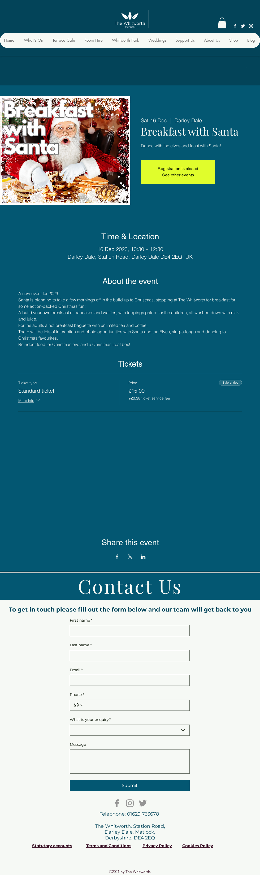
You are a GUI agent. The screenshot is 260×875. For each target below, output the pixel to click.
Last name (81, 645)
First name (81, 620)
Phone (77, 695)
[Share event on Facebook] (117, 557)
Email (76, 670)
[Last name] (128, 655)
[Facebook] (235, 26)
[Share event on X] (130, 557)
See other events (178, 174)
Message (78, 744)
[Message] (129, 761)
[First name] (128, 630)
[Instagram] (251, 26)
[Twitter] (243, 26)
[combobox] (130, 730)
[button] (222, 23)
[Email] (128, 680)
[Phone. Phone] (135, 705)
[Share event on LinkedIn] (143, 557)
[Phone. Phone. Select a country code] (78, 705)
